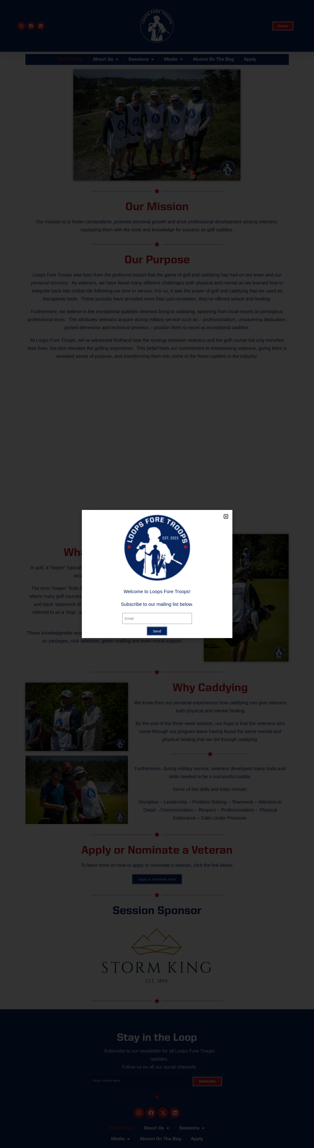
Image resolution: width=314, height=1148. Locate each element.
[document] (157, 574)
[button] (226, 516)
